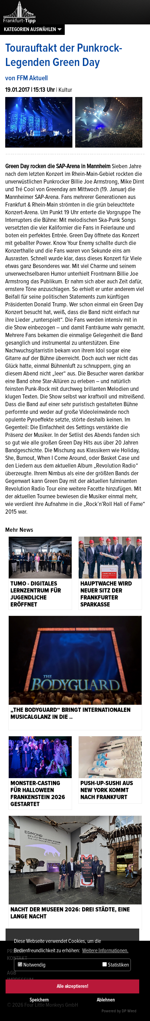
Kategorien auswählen (30, 29)
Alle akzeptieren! (72, 986)
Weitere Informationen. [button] (105, 950)
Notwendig (32, 964)
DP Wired (129, 1011)
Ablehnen (106, 1000)
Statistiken (115, 964)
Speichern (39, 1000)
